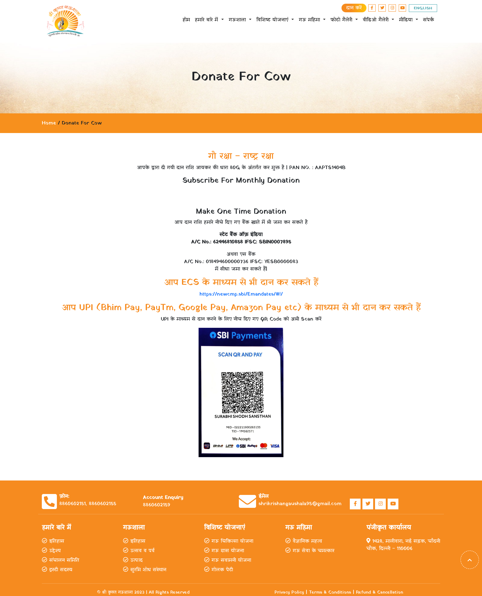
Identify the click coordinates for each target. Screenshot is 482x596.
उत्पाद (133, 560)
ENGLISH (423, 8)
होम (186, 20)
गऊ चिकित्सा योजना (228, 541)
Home (49, 123)
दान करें (354, 8)
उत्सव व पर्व (139, 551)
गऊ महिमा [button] (310, 20)
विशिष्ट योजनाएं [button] (273, 20)
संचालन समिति (60, 560)
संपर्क (428, 20)
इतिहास (53, 541)
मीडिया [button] (406, 20)
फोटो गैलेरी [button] (342, 20)
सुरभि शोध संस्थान (144, 570)
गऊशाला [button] (238, 20)
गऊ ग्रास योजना (224, 551)
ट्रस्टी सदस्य (57, 570)
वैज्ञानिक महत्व (303, 541)
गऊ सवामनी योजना (227, 560)
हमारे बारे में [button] (207, 20)
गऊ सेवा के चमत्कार (309, 551)
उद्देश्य (51, 551)
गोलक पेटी (218, 570)
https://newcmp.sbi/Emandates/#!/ (241, 294)
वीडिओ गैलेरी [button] (376, 20)
